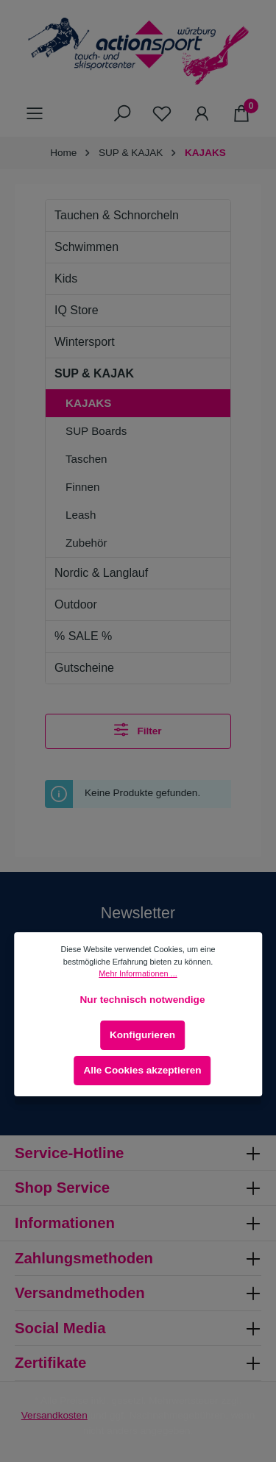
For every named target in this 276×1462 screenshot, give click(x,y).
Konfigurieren (142, 1034)
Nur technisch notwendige (142, 999)
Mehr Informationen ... (138, 973)
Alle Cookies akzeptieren (142, 1070)
